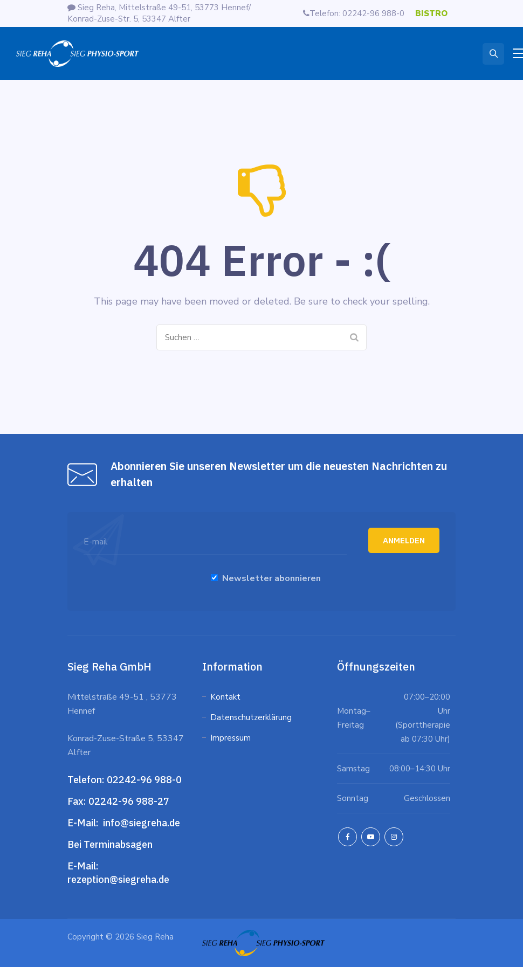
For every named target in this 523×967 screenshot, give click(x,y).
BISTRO (431, 13)
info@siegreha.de (140, 823)
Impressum (230, 738)
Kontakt (225, 697)
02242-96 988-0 (145, 779)
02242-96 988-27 (128, 801)
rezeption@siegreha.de (118, 879)
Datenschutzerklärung (252, 717)
